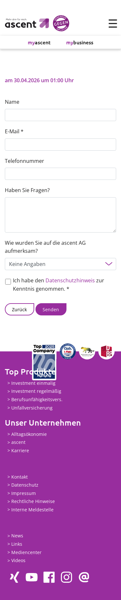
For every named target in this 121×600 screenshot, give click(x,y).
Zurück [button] (19, 309)
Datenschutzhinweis (70, 280)
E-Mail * (14, 131)
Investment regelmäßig (36, 391)
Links (16, 544)
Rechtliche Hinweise (33, 502)
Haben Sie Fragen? (27, 190)
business (79, 42)
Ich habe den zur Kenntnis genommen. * (58, 284)
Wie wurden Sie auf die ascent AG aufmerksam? (45, 247)
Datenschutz (24, 485)
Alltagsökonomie (29, 434)
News (17, 536)
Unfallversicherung (32, 408)
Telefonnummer (24, 160)
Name (12, 101)
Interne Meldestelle (32, 510)
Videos (18, 561)
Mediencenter (26, 552)
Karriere (20, 450)
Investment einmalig (33, 383)
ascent (39, 42)
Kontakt (19, 477)
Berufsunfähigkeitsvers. (37, 399)
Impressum (23, 493)
